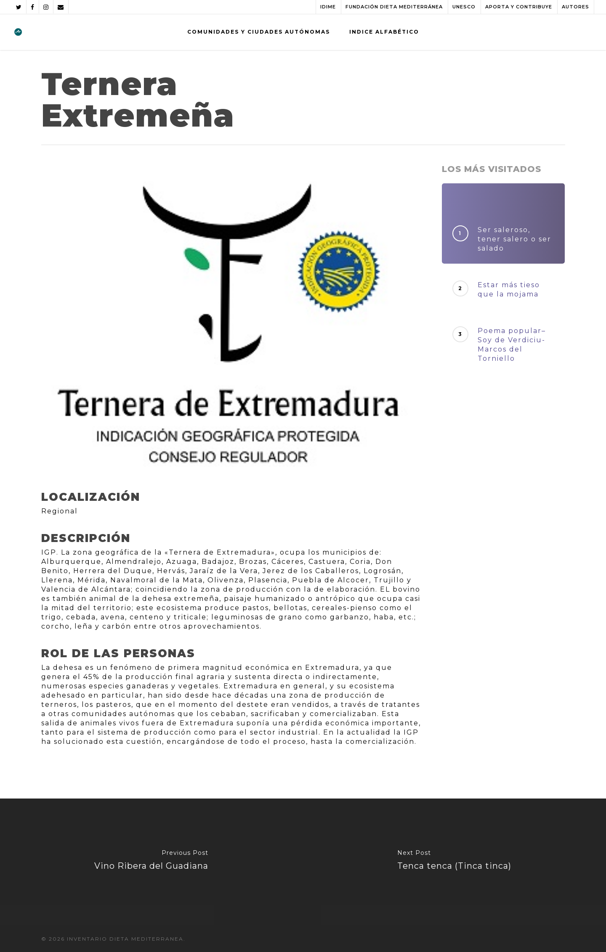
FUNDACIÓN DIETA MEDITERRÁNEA (394, 7)
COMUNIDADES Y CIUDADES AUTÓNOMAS (258, 32)
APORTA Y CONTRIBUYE (518, 7)
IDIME (328, 7)
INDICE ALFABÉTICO (384, 32)
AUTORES (575, 7)
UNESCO (464, 7)
